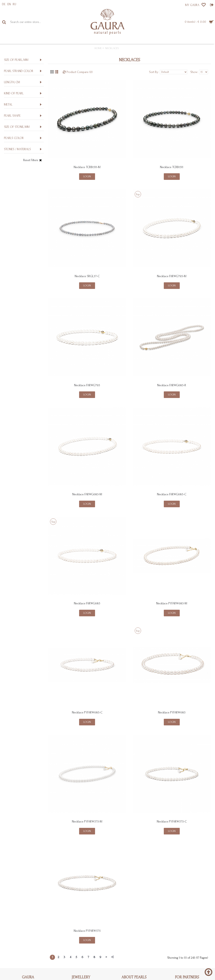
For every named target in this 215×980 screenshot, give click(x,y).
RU (14, 4)
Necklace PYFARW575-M (87, 821)
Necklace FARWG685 (87, 603)
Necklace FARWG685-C (171, 494)
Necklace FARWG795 (87, 385)
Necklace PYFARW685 (172, 712)
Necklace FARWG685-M (87, 494)
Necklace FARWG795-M (171, 276)
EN (9, 4)
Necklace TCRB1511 (171, 167)
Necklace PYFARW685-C (87, 712)
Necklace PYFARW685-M (171, 603)
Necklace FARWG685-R (171, 385)
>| (112, 957)
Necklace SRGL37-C (87, 276)
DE (3, 4)
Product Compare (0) (80, 72)
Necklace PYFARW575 (87, 931)
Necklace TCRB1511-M (87, 167)
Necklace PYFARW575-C (172, 821)
